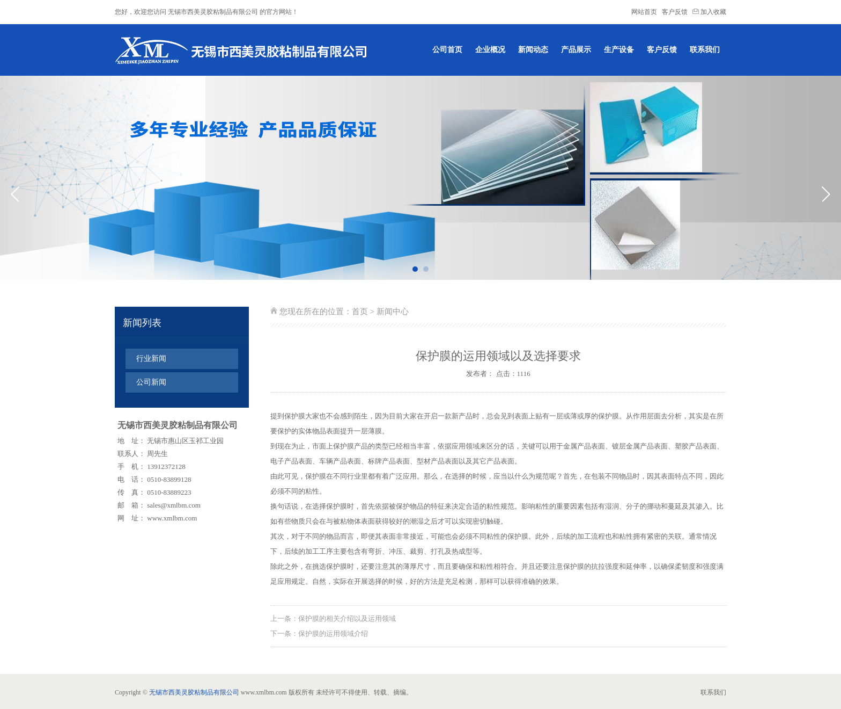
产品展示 (576, 50)
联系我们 (705, 50)
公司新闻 (151, 382)
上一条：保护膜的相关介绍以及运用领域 (333, 618)
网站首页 (644, 12)
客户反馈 (675, 12)
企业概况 (490, 50)
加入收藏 (709, 12)
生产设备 (619, 50)
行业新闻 (151, 358)
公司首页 (447, 50)
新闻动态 (533, 50)
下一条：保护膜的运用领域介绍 (319, 634)
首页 (360, 311)
